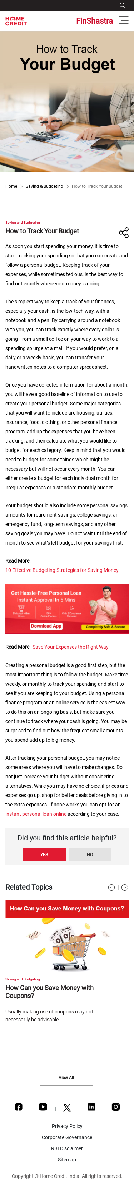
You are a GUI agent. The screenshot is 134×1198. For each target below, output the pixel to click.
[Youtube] (42, 1108)
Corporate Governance (67, 1137)
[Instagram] (115, 1108)
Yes (44, 854)
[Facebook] (18, 1108)
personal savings (109, 505)
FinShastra (94, 20)
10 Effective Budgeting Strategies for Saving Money (62, 570)
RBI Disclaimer (67, 1148)
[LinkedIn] (91, 1108)
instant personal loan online (35, 814)
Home (11, 186)
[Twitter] (67, 1109)
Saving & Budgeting (44, 186)
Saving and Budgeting (22, 222)
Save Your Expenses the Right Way (71, 647)
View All (66, 1077)
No (90, 854)
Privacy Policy (67, 1126)
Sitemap (67, 1159)
